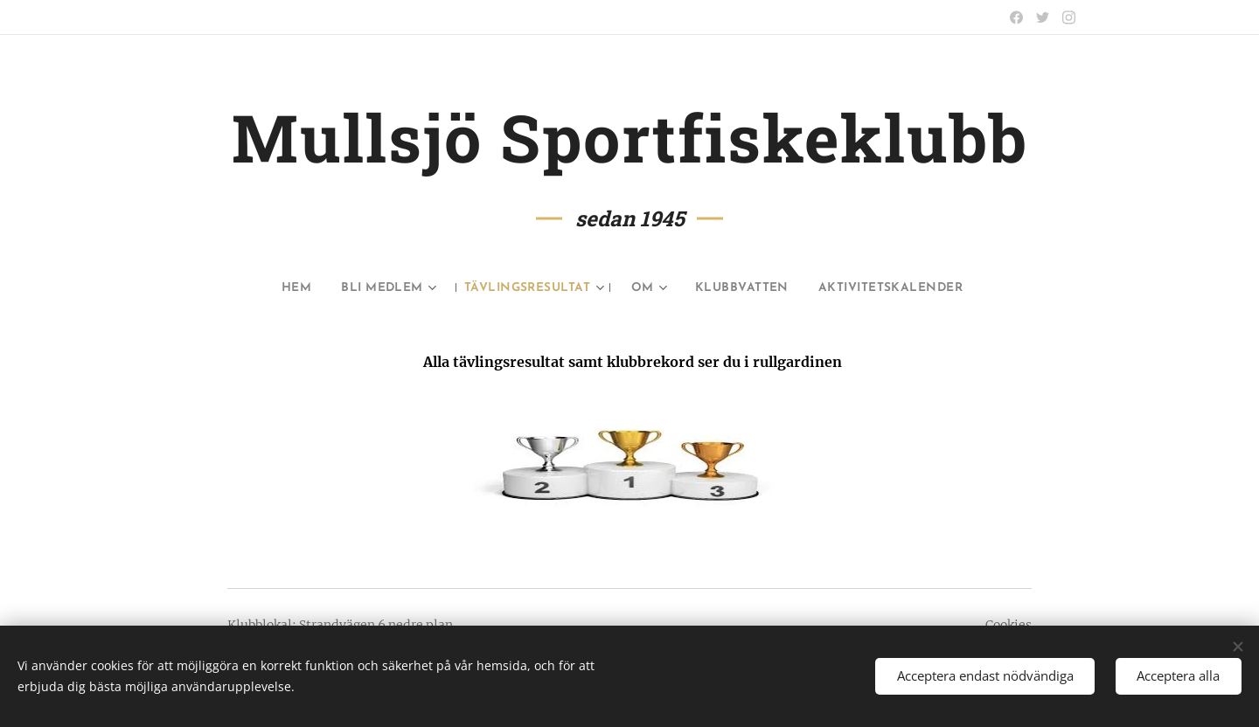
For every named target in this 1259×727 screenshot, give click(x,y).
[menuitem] (264, 288)
